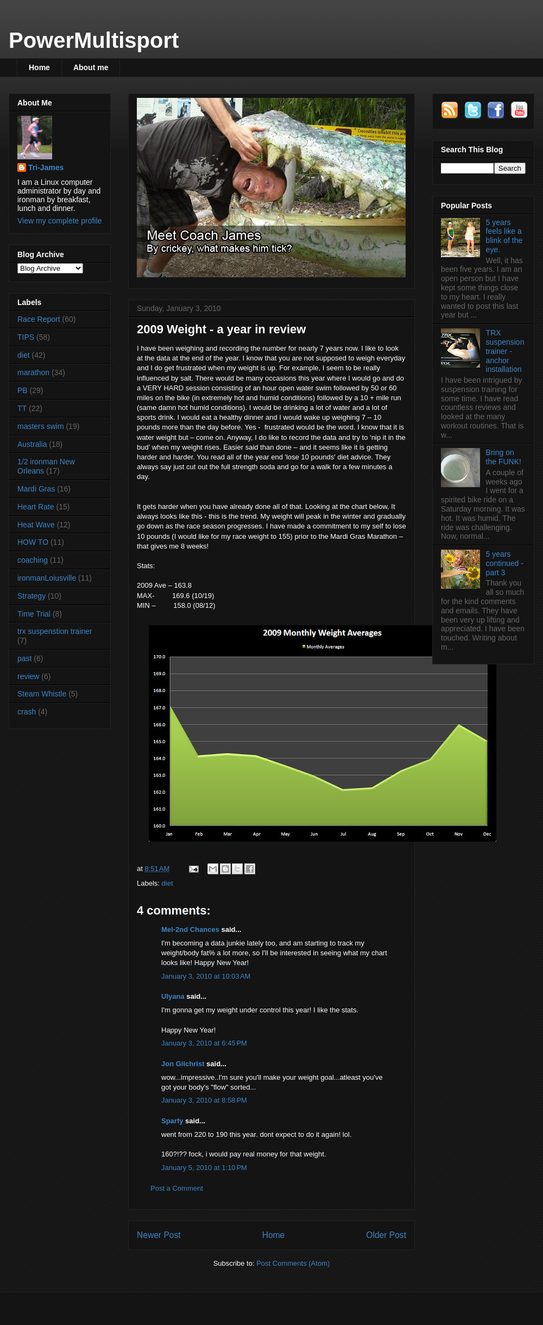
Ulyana (173, 996)
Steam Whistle (41, 693)
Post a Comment (176, 1188)
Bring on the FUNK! (503, 457)
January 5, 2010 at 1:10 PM (204, 1168)
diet (167, 883)
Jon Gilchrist (182, 1064)
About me (91, 67)
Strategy (31, 596)
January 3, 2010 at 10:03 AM (205, 976)
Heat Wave (36, 524)
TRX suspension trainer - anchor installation (505, 351)
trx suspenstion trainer (54, 631)
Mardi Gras (36, 488)
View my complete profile (59, 220)
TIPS (25, 337)
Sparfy (172, 1121)
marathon (33, 372)
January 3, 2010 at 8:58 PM (204, 1100)
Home (39, 67)
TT (22, 408)
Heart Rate (35, 506)
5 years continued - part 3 (504, 563)
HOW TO (32, 542)
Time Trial (33, 613)
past (24, 658)
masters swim (40, 426)
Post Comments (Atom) (293, 1263)
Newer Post (159, 1235)
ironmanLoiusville (46, 578)
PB (22, 390)
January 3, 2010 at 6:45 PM (204, 1043)
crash (26, 711)
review (28, 676)
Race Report (38, 319)
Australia (32, 444)
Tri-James (46, 167)
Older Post (386, 1235)
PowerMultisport (94, 40)
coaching (32, 560)
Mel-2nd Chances (190, 929)
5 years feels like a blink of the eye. (504, 236)
